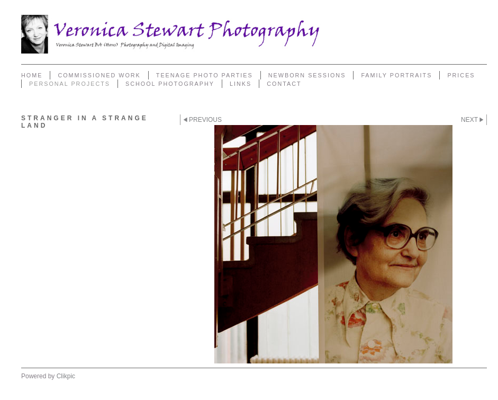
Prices (461, 75)
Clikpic (66, 376)
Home (31, 75)
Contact (284, 84)
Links (240, 84)
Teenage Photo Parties (204, 75)
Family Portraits (396, 75)
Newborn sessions (307, 75)
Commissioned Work (99, 75)
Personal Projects (69, 84)
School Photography (169, 84)
